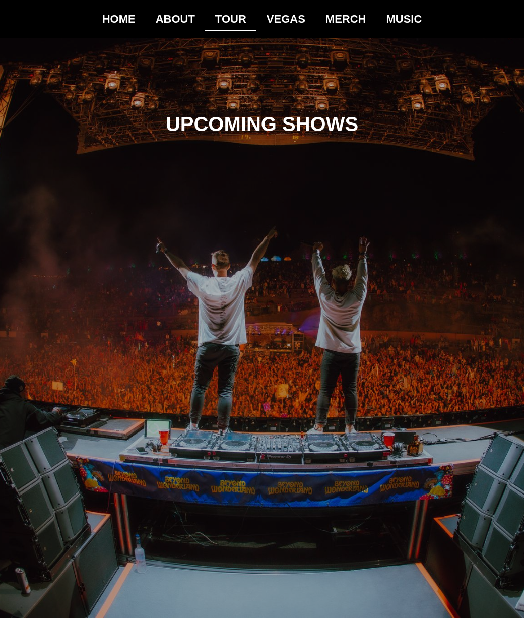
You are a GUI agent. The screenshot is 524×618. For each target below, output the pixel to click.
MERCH (345, 19)
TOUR (230, 19)
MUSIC (404, 19)
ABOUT (175, 19)
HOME (119, 19)
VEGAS (286, 19)
